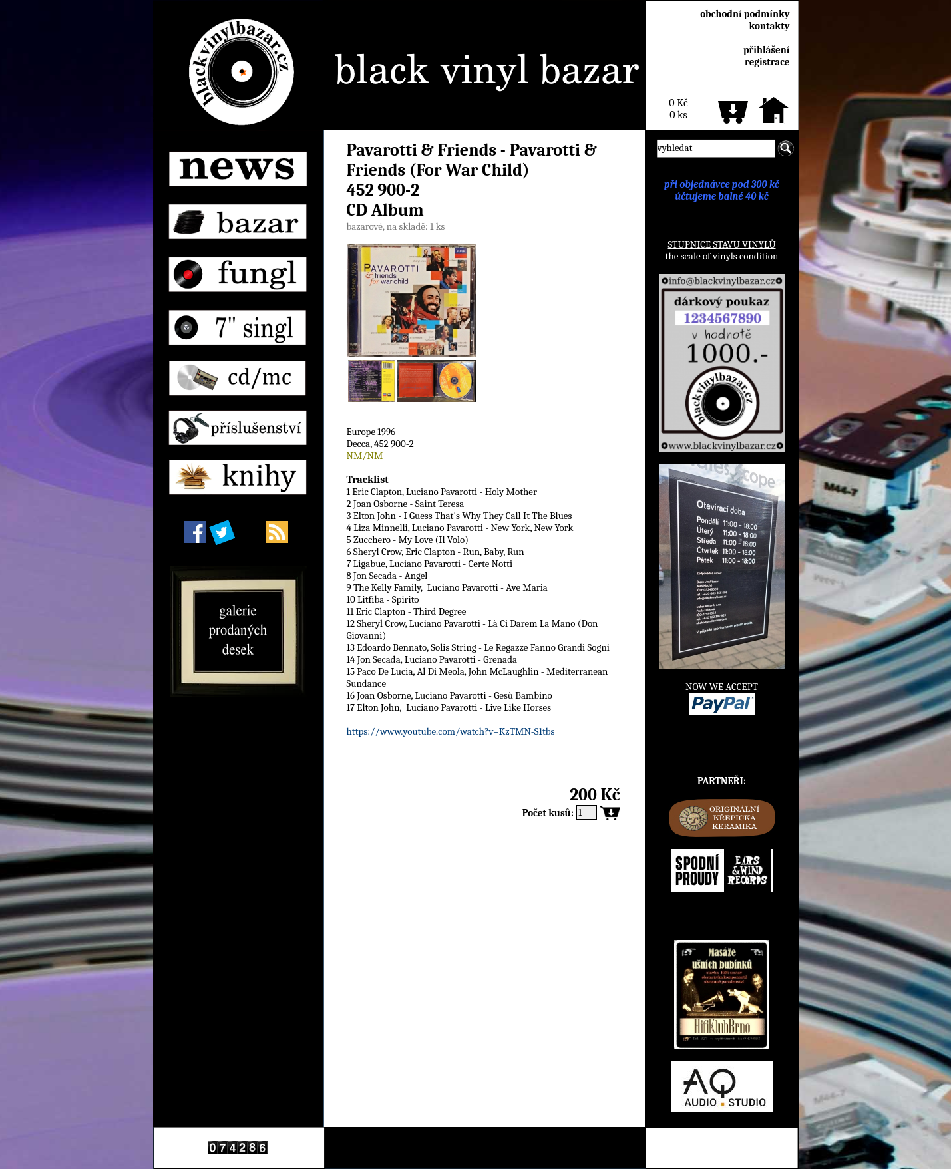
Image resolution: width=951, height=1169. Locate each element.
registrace (767, 62)
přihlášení (766, 50)
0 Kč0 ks (678, 109)
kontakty (769, 26)
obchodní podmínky (744, 14)
